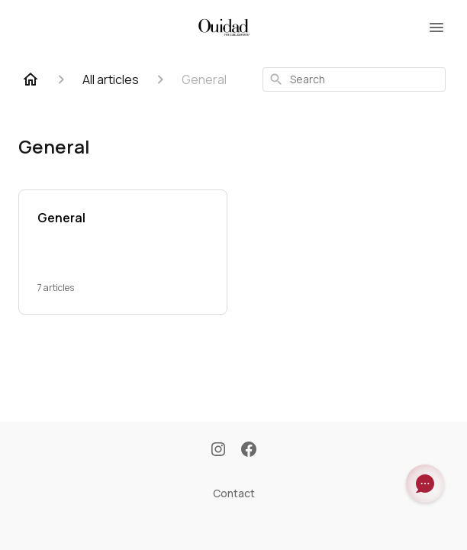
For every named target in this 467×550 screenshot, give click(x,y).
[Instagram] (218, 450)
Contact (234, 493)
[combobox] (354, 79)
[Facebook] (249, 450)
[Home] (30, 79)
